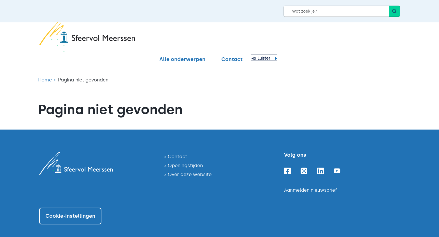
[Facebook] (287, 161)
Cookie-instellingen (70, 206)
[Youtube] (337, 161)
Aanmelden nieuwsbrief (310, 180)
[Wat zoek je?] (336, 11)
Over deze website (190, 164)
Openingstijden (185, 155)
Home (45, 70)
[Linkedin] (320, 161)
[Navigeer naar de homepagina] (97, 156)
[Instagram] (304, 161)
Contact (354, 38)
